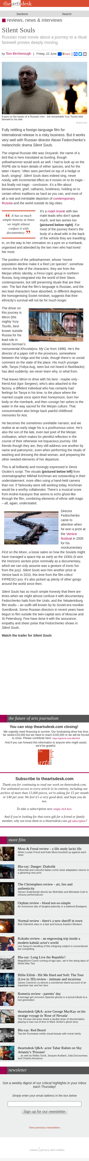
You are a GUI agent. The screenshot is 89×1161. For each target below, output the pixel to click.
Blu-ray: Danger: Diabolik (36, 866)
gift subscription (76, 821)
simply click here (62, 809)
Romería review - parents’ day (39, 994)
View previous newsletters (44, 1127)
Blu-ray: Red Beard (32, 1030)
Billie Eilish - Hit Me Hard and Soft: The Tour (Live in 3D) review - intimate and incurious (51, 977)
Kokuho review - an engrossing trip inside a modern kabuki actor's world (49, 940)
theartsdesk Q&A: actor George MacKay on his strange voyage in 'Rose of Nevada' (52, 1013)
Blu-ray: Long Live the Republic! (42, 957)
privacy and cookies (52, 1150)
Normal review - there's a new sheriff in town (50, 921)
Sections (22, 14)
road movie (56, 211)
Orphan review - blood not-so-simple (44, 903)
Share (64, 54)
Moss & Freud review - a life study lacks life (50, 849)
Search (66, 14)
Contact (33, 1150)
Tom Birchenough (18, 53)
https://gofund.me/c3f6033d (66, 738)
